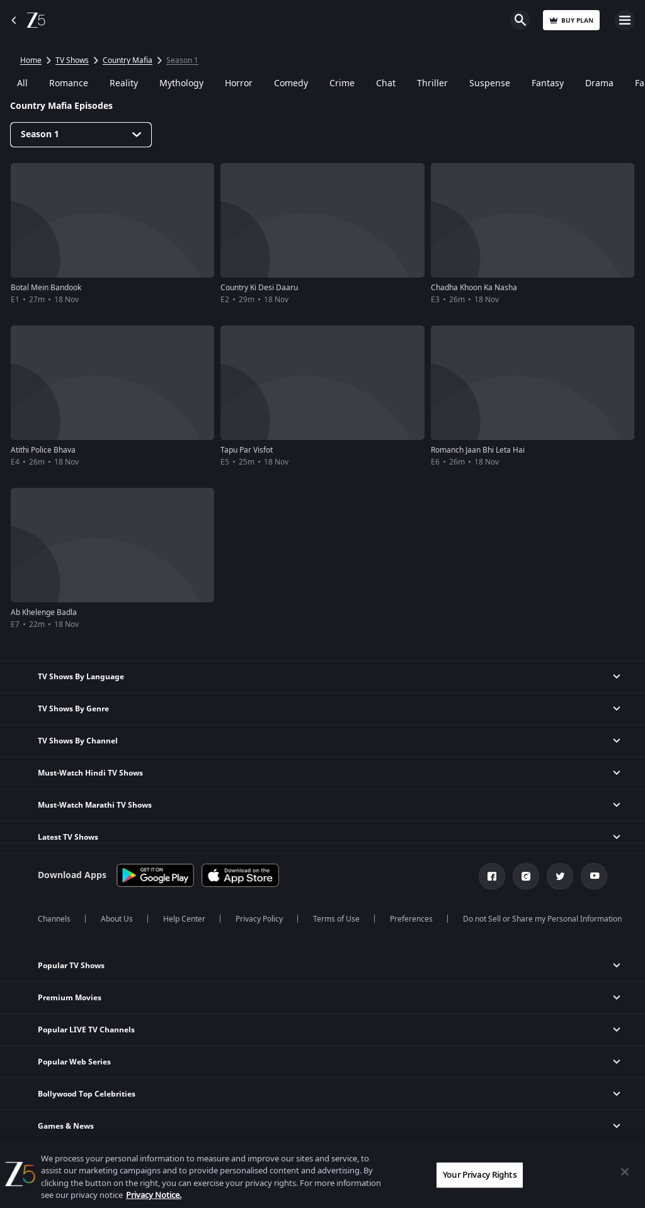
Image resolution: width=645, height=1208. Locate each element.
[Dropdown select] (81, 135)
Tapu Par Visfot (246, 450)
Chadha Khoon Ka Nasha (474, 287)
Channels (54, 919)
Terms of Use (336, 919)
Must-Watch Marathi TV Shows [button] (95, 805)
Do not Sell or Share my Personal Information (542, 919)
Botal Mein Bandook (46, 287)
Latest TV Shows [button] (68, 837)
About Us (117, 919)
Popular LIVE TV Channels (86, 1030)
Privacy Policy (259, 919)
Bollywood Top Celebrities (86, 1094)
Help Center (184, 919)
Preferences (411, 919)
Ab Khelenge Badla (44, 612)
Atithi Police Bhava (43, 450)
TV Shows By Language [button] (81, 676)
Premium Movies (69, 997)
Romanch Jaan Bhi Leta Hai (478, 450)
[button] (322, 966)
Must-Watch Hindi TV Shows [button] (90, 773)
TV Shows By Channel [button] (78, 741)
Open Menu (625, 20)
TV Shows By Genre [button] (73, 708)
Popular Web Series (74, 1062)
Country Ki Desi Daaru (259, 287)
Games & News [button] (66, 1126)
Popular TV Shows (71, 965)
